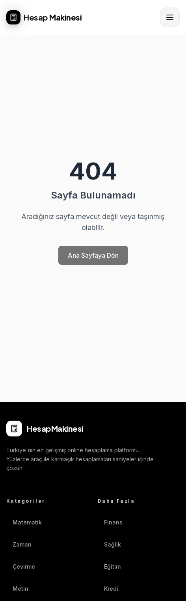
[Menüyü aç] (170, 17)
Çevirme (20, 566)
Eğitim (109, 566)
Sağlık (109, 544)
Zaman (19, 544)
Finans (110, 522)
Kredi (108, 588)
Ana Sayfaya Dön (93, 255)
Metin (17, 588)
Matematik (24, 522)
